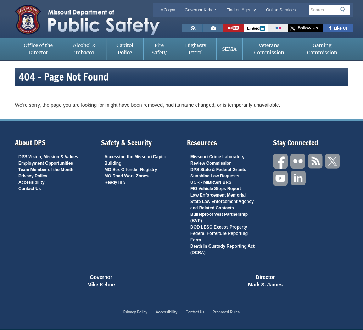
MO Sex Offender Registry (131, 169)
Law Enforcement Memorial (218, 195)
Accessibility (31, 182)
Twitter (333, 161)
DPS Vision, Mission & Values (48, 156)
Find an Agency (241, 9)
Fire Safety (159, 49)
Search (344, 9)
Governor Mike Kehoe (101, 280)
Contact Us (29, 188)
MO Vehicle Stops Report (215, 188)
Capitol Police (125, 49)
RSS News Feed (192, 28)
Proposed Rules (226, 312)
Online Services (281, 9)
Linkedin (298, 178)
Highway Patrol (195, 49)
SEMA (229, 49)
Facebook (281, 161)
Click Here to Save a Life (215, 280)
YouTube (281, 178)
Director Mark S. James (265, 280)
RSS (315, 161)
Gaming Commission (322, 49)
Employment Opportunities (45, 163)
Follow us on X (305, 28)
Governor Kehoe (200, 9)
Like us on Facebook (338, 28)
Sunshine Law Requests (214, 176)
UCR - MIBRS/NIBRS (210, 182)
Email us (213, 28)
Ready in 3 (115, 182)
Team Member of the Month (45, 169)
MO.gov (167, 9)
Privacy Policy (32, 176)
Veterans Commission (269, 49)
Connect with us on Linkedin (256, 28)
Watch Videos (233, 28)
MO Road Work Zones (127, 176)
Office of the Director (38, 49)
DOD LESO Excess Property (218, 227)
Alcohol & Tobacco (84, 49)
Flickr (278, 28)
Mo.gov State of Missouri (148, 279)
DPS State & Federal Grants (218, 169)
